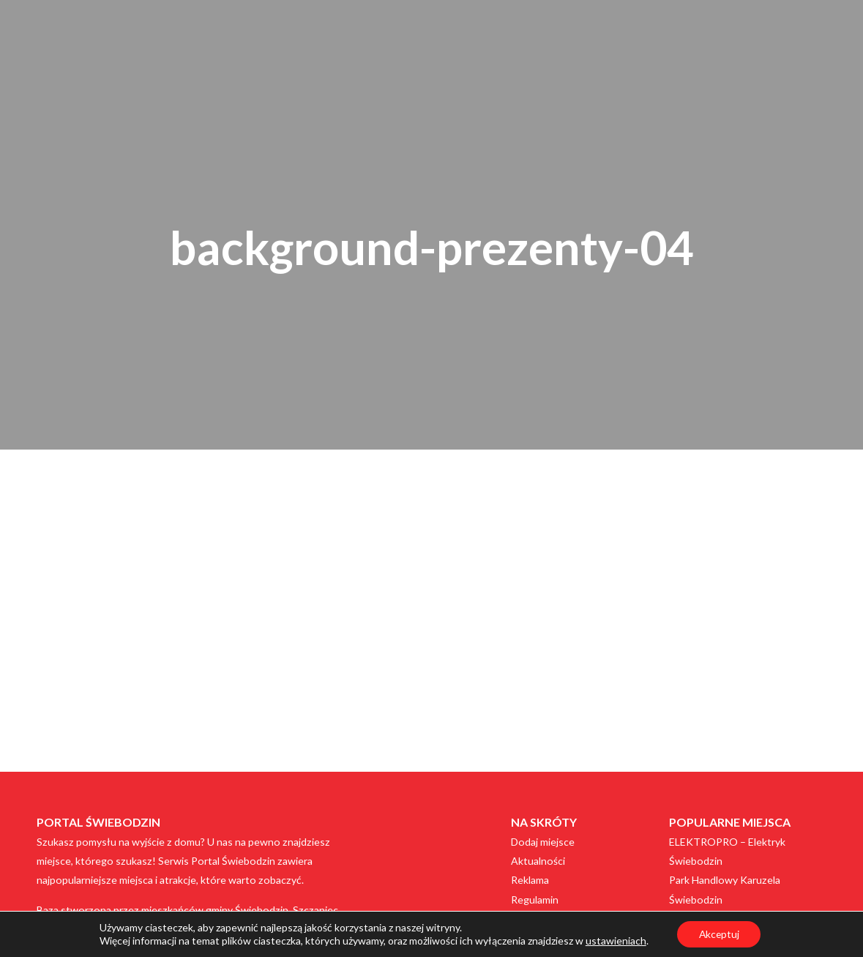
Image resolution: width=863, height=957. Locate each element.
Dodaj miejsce (543, 841)
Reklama (530, 880)
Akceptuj (719, 934)
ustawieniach (614, 940)
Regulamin (534, 899)
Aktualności (538, 860)
